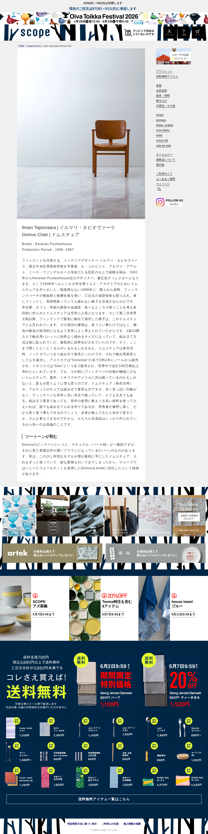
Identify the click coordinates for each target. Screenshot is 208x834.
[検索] (159, 189)
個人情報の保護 (132, 823)
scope (160, 114)
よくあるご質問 (165, 178)
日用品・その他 (165, 105)
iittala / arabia (164, 125)
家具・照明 (163, 95)
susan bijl (162, 140)
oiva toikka (163, 130)
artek (159, 135)
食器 (159, 85)
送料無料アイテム (167, 76)
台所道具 (161, 90)
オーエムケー (164, 154)
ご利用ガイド (164, 173)
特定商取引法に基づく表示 (82, 823)
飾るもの (161, 100)
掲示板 (160, 164)
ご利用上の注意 (110, 823)
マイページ (163, 184)
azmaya (161, 120)
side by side (163, 145)
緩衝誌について (165, 159)
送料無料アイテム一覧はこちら (104, 799)
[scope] (34, 32)
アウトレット (164, 71)
